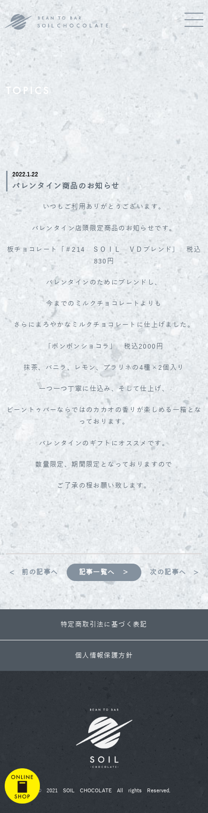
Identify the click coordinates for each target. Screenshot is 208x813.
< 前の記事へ (33, 572)
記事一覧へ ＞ (104, 572)
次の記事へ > (174, 572)
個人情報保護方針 (104, 655)
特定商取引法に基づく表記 (104, 624)
